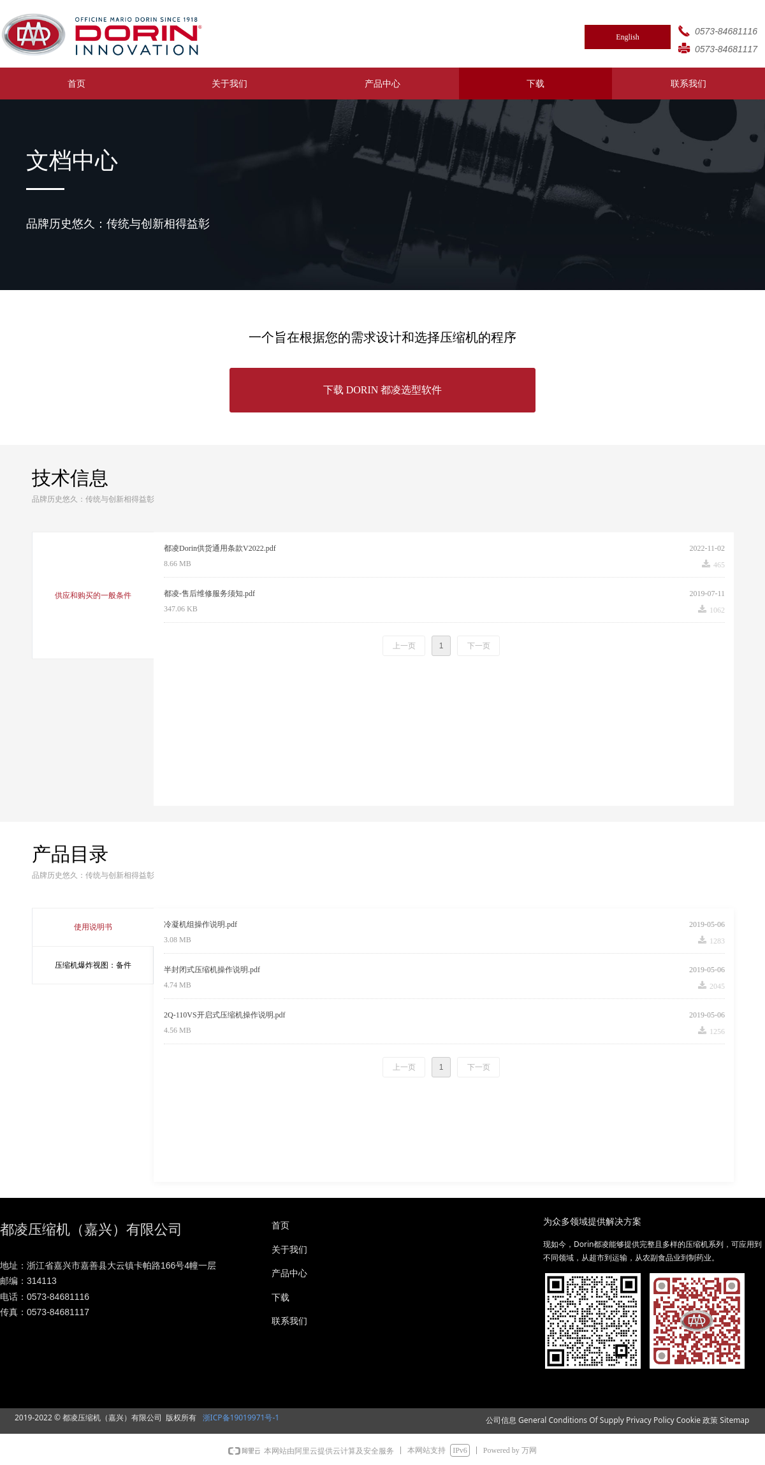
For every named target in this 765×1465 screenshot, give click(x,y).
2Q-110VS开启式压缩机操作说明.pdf (225, 1014)
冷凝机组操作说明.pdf (200, 924)
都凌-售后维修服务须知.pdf (209, 593)
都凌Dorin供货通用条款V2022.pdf (220, 548)
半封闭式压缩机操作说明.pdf (212, 969)
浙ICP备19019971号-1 (239, 1417)
